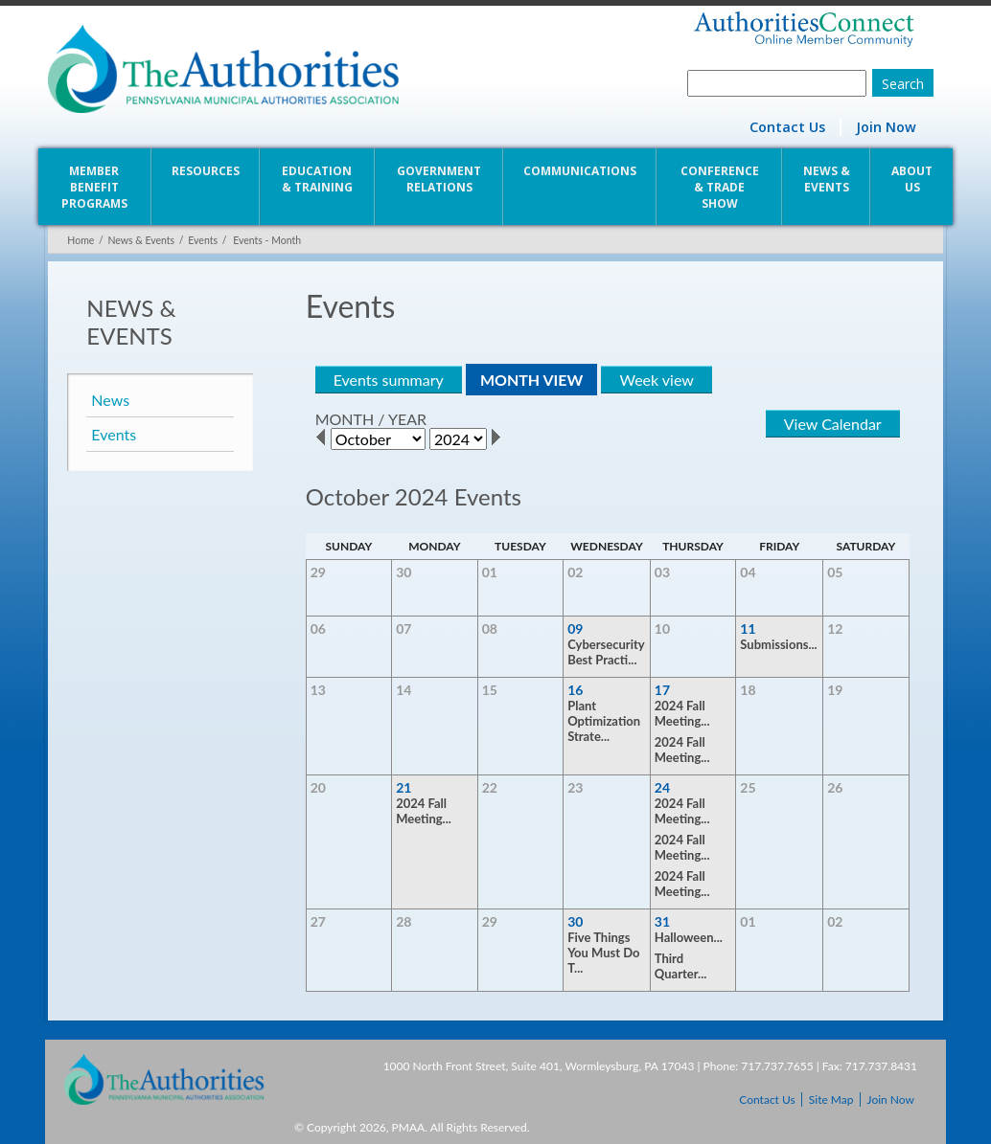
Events (200, 240)
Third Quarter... (682, 966)
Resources (204, 171)
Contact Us (790, 127)
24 (663, 787)
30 (576, 921)
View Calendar (836, 424)
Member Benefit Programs (91, 187)
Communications (580, 171)
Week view (655, 379)
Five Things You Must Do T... (604, 953)
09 (576, 628)
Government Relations (439, 179)
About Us (914, 179)
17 (663, 690)
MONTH (343, 419)
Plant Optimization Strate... (604, 721)
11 (749, 628)
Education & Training (316, 179)
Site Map (831, 1099)
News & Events (828, 179)
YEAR (405, 419)
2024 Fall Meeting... (683, 713)
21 (402, 787)
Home (77, 240)
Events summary (387, 379)
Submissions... (780, 644)
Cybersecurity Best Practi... (606, 652)
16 (576, 690)
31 (663, 921)
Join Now (889, 127)
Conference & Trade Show (720, 187)
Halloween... (690, 937)
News (107, 400)
